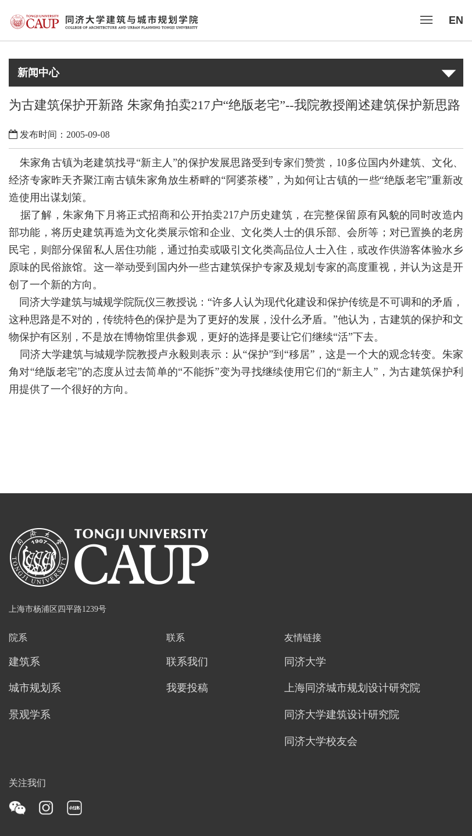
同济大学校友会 (320, 742)
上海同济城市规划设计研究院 (352, 688)
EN (456, 20)
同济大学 (305, 662)
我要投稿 (187, 688)
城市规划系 (35, 688)
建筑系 (24, 662)
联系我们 (187, 662)
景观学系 (30, 715)
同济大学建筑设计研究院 (341, 715)
